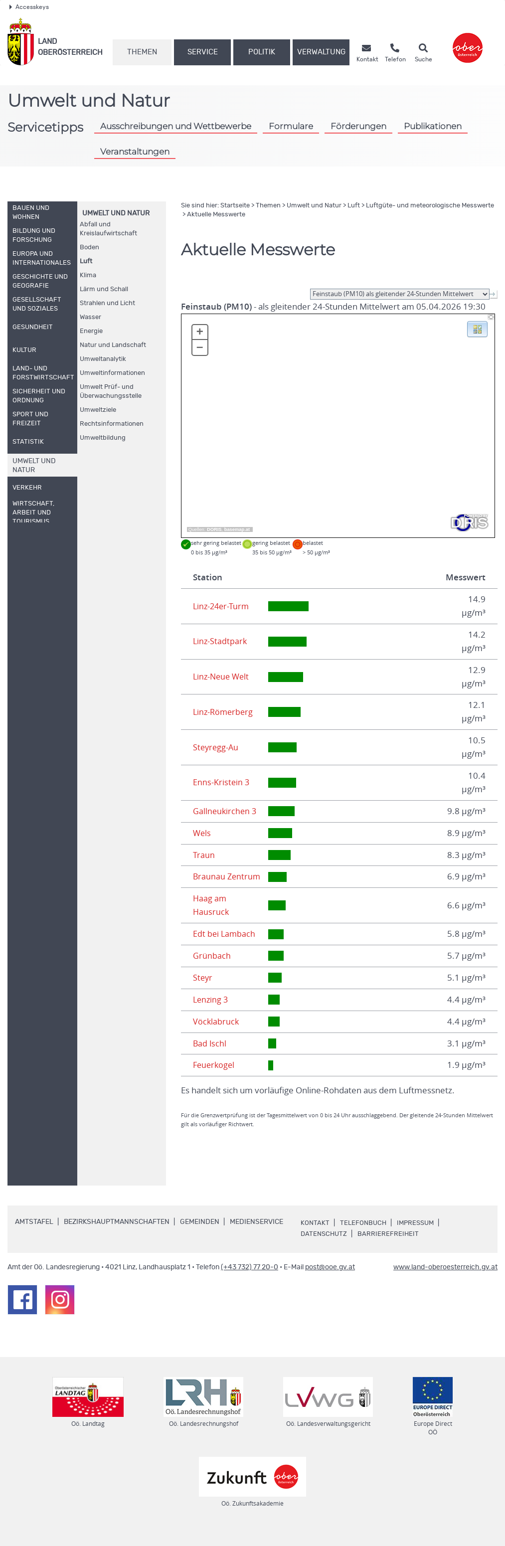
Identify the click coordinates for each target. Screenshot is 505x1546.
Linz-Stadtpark (220, 641)
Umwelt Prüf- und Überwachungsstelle (111, 391)
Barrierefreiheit (391, 1247)
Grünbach (212, 969)
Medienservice (256, 1235)
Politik (261, 52)
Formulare (291, 126)
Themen (142, 52)
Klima (88, 275)
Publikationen (433, 126)
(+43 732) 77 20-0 (249, 1280)
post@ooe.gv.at (330, 1280)
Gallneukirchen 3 (225, 811)
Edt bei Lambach (225, 947)
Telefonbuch (364, 1236)
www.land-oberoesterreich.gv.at (445, 1280)
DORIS (214, 529)
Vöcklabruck (216, 1035)
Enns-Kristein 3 (221, 782)
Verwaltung (321, 52)
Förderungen (358, 126)
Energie (91, 331)
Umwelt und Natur (116, 213)
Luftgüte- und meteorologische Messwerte (430, 205)
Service (202, 52)
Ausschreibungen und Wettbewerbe (175, 126)
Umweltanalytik (103, 359)
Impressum (419, 1236)
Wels (202, 833)
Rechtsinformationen (112, 424)
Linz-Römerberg (224, 711)
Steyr (203, 991)
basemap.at (237, 529)
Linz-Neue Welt (222, 676)
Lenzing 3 (211, 1013)
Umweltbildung (103, 438)
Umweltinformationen (112, 373)
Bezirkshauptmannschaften (116, 1235)
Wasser (90, 317)
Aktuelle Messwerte (216, 214)
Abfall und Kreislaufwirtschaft (108, 229)
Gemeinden (199, 1235)
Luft (86, 261)
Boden (89, 247)
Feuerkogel (215, 1078)
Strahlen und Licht (107, 303)
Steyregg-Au (216, 747)
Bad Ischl (210, 1056)
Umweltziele (98, 410)
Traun (204, 855)
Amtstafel (34, 1235)
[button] (477, 329)
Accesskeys (29, 7)
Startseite (235, 205)
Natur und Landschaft (113, 345)
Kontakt (315, 1236)
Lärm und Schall (104, 289)
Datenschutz (325, 1247)
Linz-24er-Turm (222, 606)
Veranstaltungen (134, 152)
